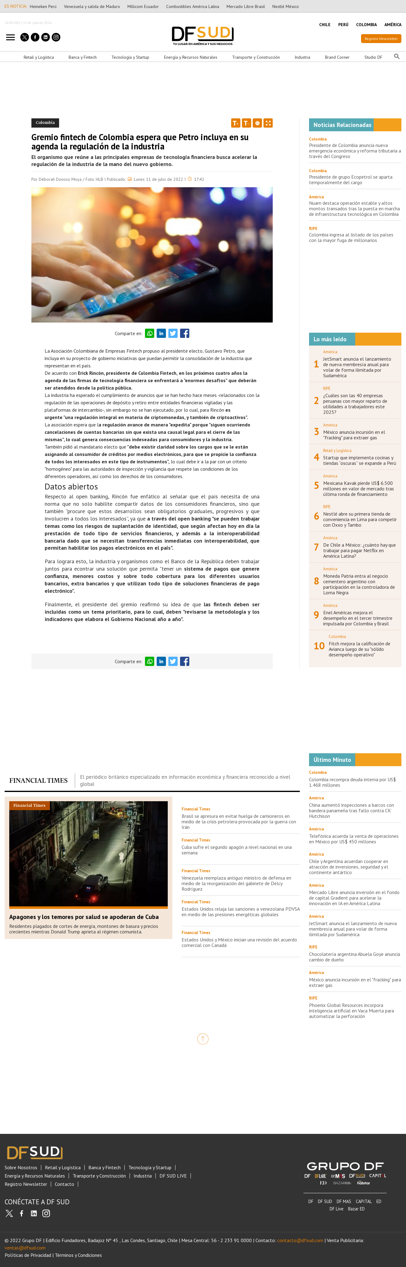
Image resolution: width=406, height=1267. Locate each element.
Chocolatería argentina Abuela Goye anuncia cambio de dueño (354, 956)
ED (378, 1201)
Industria (302, 57)
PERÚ (343, 24)
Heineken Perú (43, 6)
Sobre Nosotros (21, 1167)
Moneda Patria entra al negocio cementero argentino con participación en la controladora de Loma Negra (359, 584)
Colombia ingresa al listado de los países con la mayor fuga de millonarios (351, 237)
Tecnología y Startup (130, 57)
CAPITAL (364, 1201)
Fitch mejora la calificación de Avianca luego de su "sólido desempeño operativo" (359, 649)
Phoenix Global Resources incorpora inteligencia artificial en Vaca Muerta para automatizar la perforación (351, 1010)
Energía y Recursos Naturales (190, 57)
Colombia (318, 139)
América (316, 197)
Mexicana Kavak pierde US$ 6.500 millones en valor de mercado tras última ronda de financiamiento (358, 488)
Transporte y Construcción (256, 57)
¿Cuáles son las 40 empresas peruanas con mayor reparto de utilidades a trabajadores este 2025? (355, 404)
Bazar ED (356, 1209)
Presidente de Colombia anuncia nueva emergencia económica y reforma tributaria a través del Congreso (355, 150)
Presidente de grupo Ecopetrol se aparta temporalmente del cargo (350, 179)
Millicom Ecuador (143, 6)
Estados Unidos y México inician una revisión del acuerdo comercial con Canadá (239, 942)
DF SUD (325, 1201)
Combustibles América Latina (192, 6)
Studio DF (373, 57)
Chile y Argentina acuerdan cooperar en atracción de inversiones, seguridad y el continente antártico (348, 866)
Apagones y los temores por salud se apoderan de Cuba (84, 917)
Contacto (64, 1184)
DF (310, 1201)
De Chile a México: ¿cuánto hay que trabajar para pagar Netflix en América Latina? (359, 550)
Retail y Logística (39, 57)
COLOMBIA (366, 24)
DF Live (337, 1209)
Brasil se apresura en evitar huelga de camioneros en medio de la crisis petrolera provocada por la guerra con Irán (239, 821)
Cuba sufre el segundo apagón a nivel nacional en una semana (237, 849)
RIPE (313, 228)
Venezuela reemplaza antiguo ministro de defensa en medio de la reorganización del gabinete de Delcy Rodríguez (236, 883)
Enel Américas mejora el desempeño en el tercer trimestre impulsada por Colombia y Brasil (357, 618)
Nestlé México (285, 6)
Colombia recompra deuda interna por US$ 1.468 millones (352, 782)
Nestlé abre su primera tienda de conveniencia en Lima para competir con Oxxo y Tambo (360, 519)
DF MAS (344, 1201)
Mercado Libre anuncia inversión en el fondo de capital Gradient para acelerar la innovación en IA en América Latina (354, 897)
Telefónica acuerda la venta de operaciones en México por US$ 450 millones (354, 838)
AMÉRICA (392, 24)
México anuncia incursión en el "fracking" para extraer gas (354, 434)
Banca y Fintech (83, 57)
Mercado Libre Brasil (246, 6)
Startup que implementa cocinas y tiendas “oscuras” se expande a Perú (359, 460)
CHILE (325, 24)
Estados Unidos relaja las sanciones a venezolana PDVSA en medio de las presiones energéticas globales (240, 911)
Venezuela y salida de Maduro (92, 6)
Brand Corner (337, 57)
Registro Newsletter (381, 38)
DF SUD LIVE (173, 1176)
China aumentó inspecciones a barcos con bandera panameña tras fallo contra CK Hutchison (351, 810)
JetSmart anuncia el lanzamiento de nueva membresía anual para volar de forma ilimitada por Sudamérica (357, 367)
